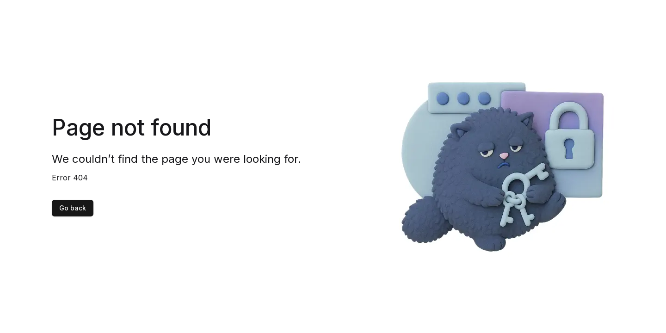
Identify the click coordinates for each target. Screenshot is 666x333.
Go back (72, 208)
